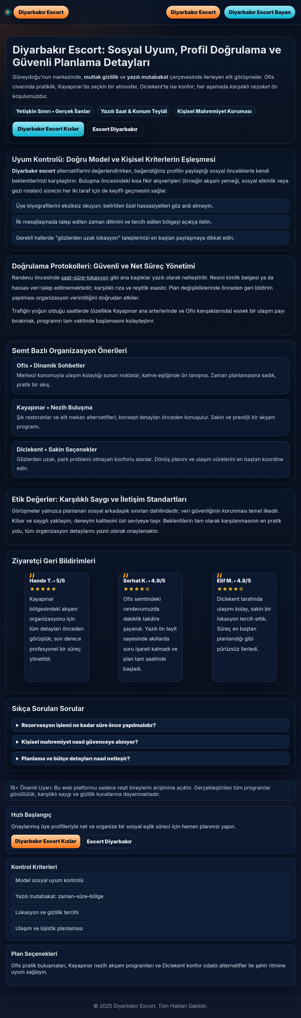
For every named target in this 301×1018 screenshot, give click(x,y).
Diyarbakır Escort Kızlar (48, 129)
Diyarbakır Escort (193, 12)
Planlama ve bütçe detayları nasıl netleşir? (76, 758)
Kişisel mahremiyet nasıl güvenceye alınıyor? (80, 742)
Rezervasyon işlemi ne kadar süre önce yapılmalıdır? (89, 725)
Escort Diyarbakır (115, 129)
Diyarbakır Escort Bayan (260, 12)
